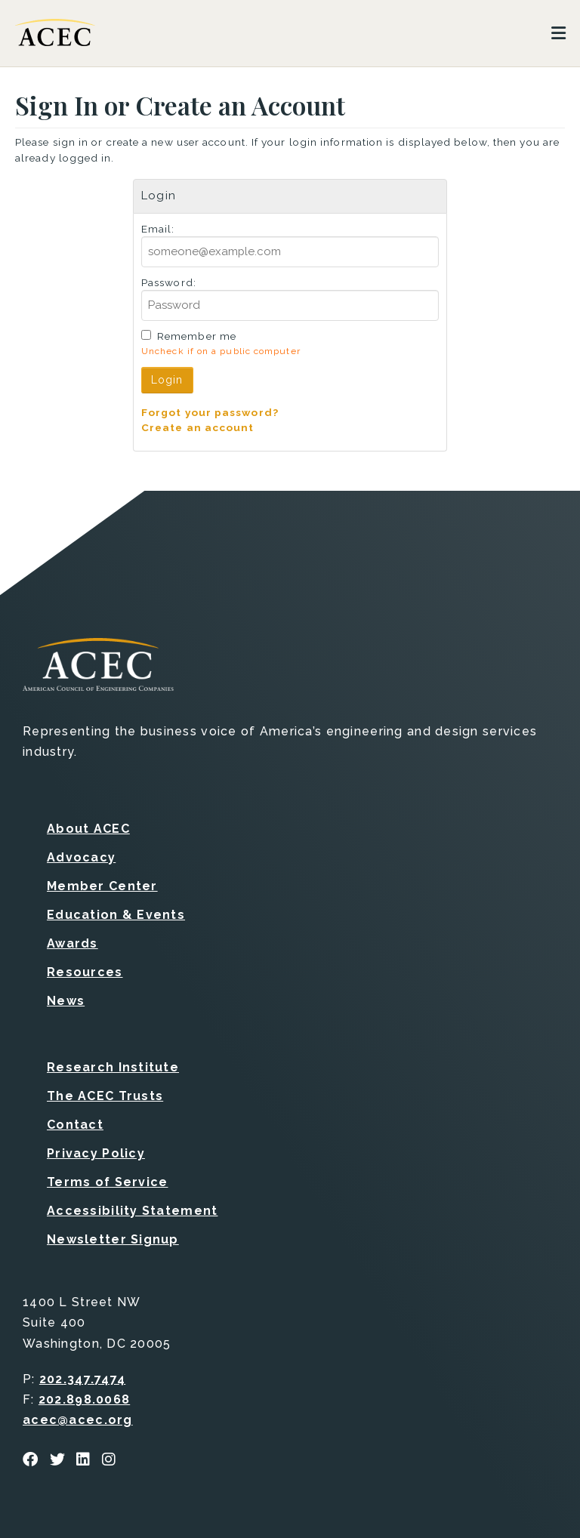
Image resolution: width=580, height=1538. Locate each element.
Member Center (102, 886)
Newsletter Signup (113, 1239)
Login (167, 380)
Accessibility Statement (132, 1211)
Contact (75, 1124)
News (66, 1001)
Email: (158, 229)
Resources (85, 972)
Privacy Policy (96, 1153)
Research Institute (113, 1067)
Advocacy (81, 857)
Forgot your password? (210, 412)
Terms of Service (107, 1182)
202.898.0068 (84, 1399)
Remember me (196, 336)
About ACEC (88, 828)
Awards (72, 943)
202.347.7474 (82, 1379)
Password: (168, 282)
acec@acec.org (78, 1420)
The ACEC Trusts (105, 1096)
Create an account (198, 427)
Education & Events (116, 915)
